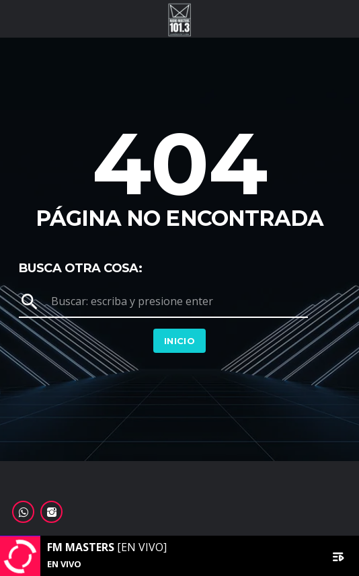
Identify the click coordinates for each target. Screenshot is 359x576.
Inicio (179, 340)
